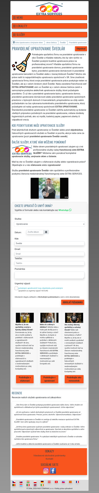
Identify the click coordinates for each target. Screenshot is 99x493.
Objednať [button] (81, 48)
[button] (49, 17)
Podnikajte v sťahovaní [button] (25, 379)
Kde (16, 238)
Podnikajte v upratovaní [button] (49, 379)
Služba (18, 219)
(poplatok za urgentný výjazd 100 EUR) (33, 291)
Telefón (18, 258)
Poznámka (20, 269)
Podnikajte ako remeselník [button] (74, 379)
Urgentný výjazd (22, 283)
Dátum (18, 232)
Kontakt (49, 459)
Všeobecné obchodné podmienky (49, 455)
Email (17, 249)
